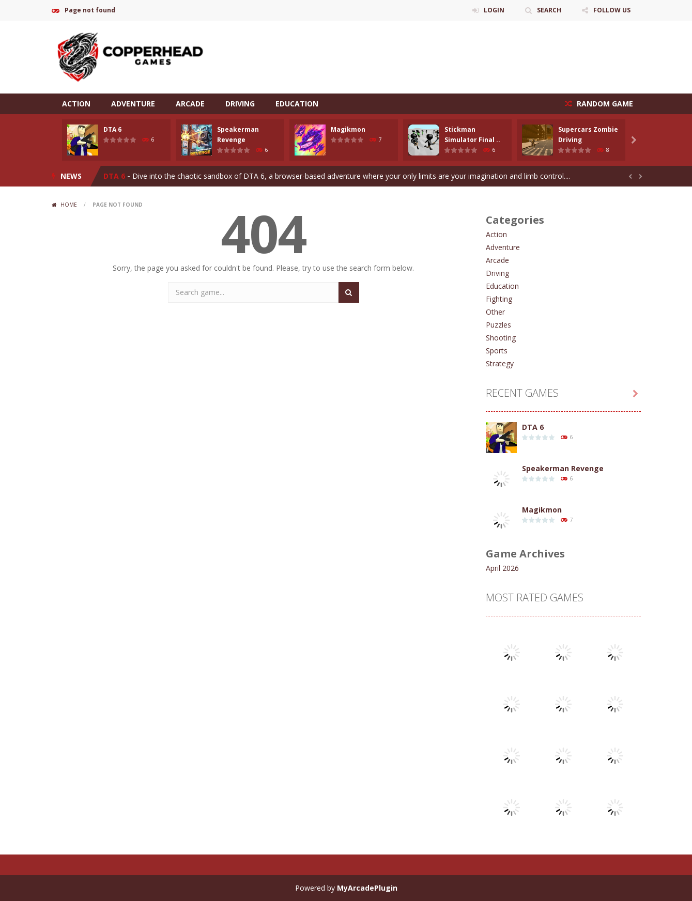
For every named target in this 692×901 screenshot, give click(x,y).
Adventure (133, 103)
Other (495, 312)
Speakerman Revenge (563, 468)
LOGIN (494, 10)
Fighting (499, 299)
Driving (240, 103)
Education (296, 103)
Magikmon (348, 129)
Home (69, 204)
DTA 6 (112, 129)
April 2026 (502, 568)
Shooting (501, 338)
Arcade (190, 103)
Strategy (500, 363)
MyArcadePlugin (367, 888)
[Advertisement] (453, 51)
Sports (497, 350)
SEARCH (549, 10)
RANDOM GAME (604, 103)
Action (76, 103)
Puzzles (498, 325)
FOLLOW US (612, 10)
